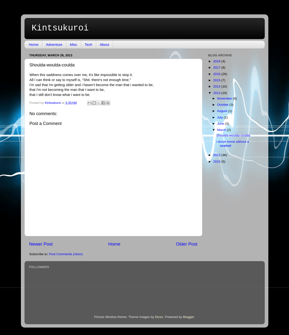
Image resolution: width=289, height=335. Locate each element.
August (222, 111)
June (221, 123)
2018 (217, 61)
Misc (73, 44)
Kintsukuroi (60, 28)
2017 (217, 67)
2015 (217, 80)
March (222, 130)
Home (33, 44)
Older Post (186, 244)
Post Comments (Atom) (66, 254)
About (104, 44)
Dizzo (159, 317)
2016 (217, 74)
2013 (217, 93)
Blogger (188, 317)
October (223, 104)
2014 (217, 86)
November (225, 98)
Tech (88, 44)
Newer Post (41, 244)
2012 (217, 155)
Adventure (54, 44)
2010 (217, 161)
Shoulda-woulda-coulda (233, 135)
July (220, 117)
